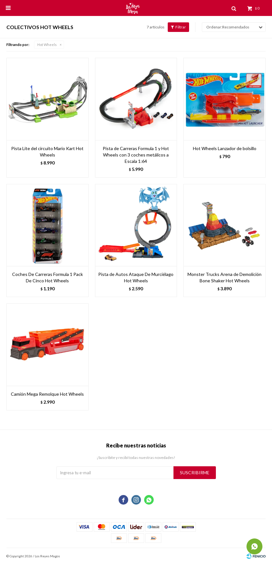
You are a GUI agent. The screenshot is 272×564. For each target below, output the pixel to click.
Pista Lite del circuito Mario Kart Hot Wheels (47, 151)
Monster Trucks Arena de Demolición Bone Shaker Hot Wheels (224, 277)
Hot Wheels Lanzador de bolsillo (224, 148)
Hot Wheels (47, 44)
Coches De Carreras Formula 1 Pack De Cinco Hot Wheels (47, 277)
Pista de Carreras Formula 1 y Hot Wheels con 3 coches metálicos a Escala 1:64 (136, 155)
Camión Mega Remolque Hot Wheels (47, 394)
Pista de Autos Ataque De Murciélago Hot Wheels (135, 277)
